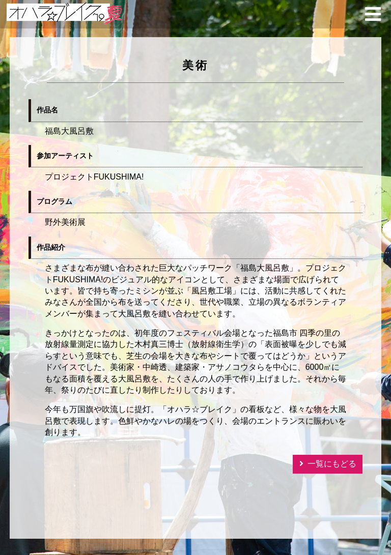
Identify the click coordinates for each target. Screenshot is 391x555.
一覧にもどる (332, 463)
